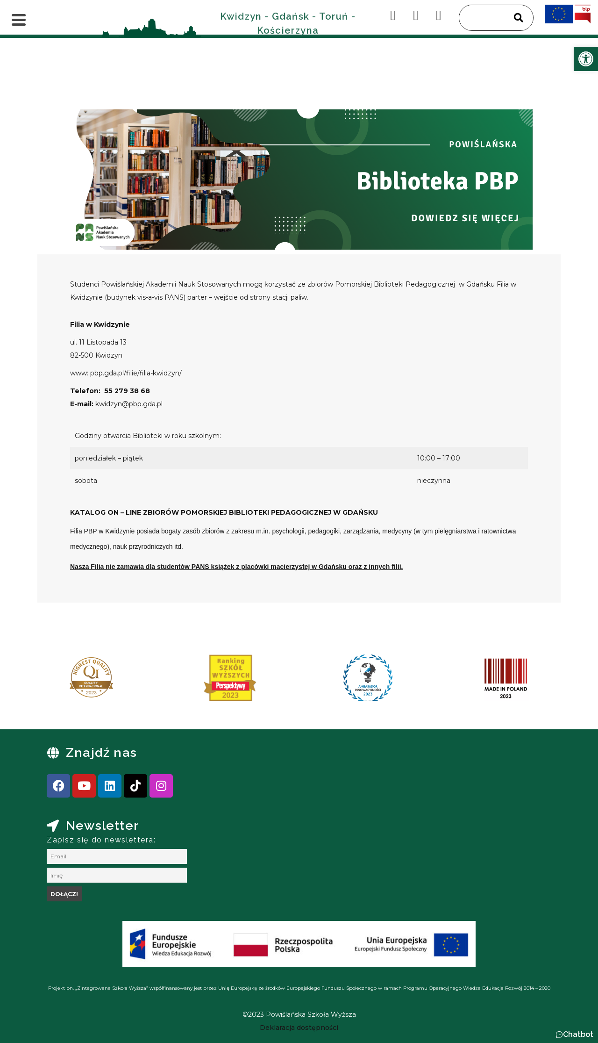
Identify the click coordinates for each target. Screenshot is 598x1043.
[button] (574, 1034)
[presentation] (55, 681)
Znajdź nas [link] (101, 752)
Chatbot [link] (578, 1034)
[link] (586, 59)
